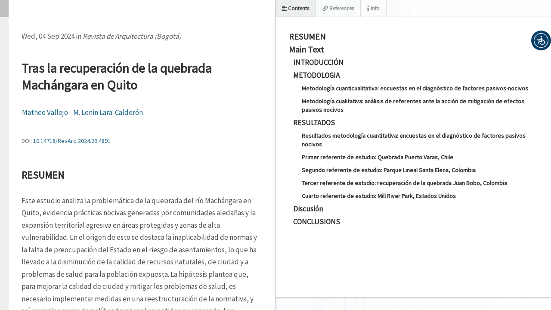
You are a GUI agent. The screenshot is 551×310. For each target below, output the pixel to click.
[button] (541, 40)
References (338, 8)
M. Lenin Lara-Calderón (108, 112)
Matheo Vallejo (45, 112)
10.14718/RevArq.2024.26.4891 (72, 141)
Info (373, 8)
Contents (295, 8)
